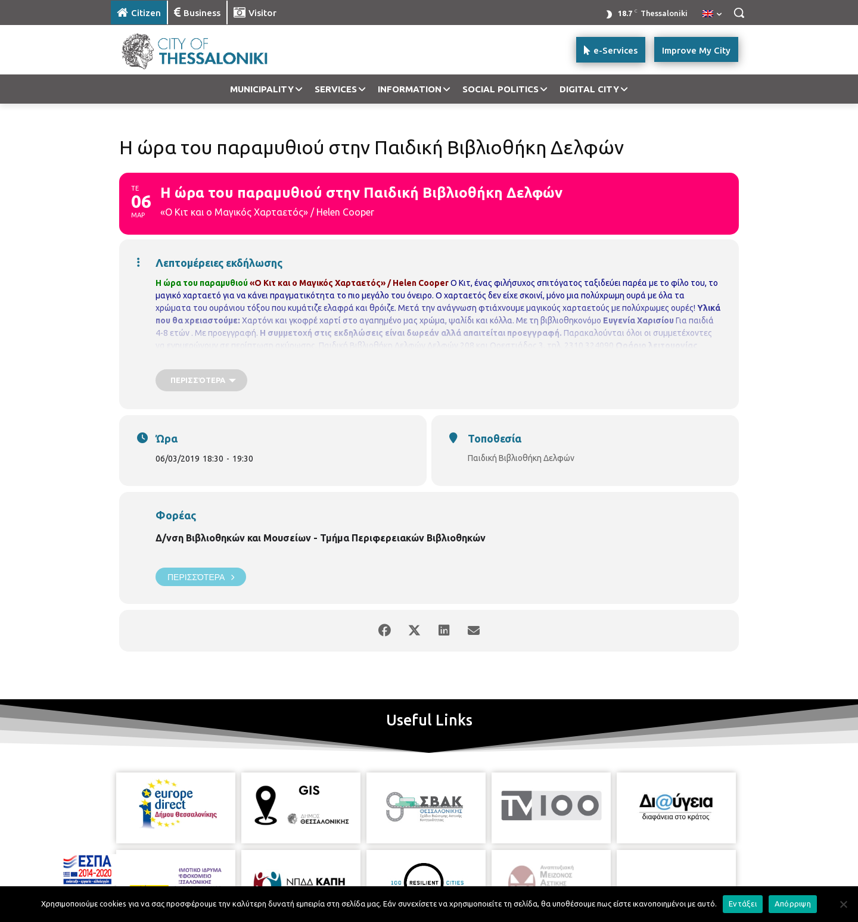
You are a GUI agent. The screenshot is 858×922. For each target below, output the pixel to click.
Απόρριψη (793, 903)
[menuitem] (712, 14)
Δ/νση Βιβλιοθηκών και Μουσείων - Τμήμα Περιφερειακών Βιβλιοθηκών (321, 537)
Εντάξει (743, 903)
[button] (738, 12)
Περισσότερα (200, 576)
